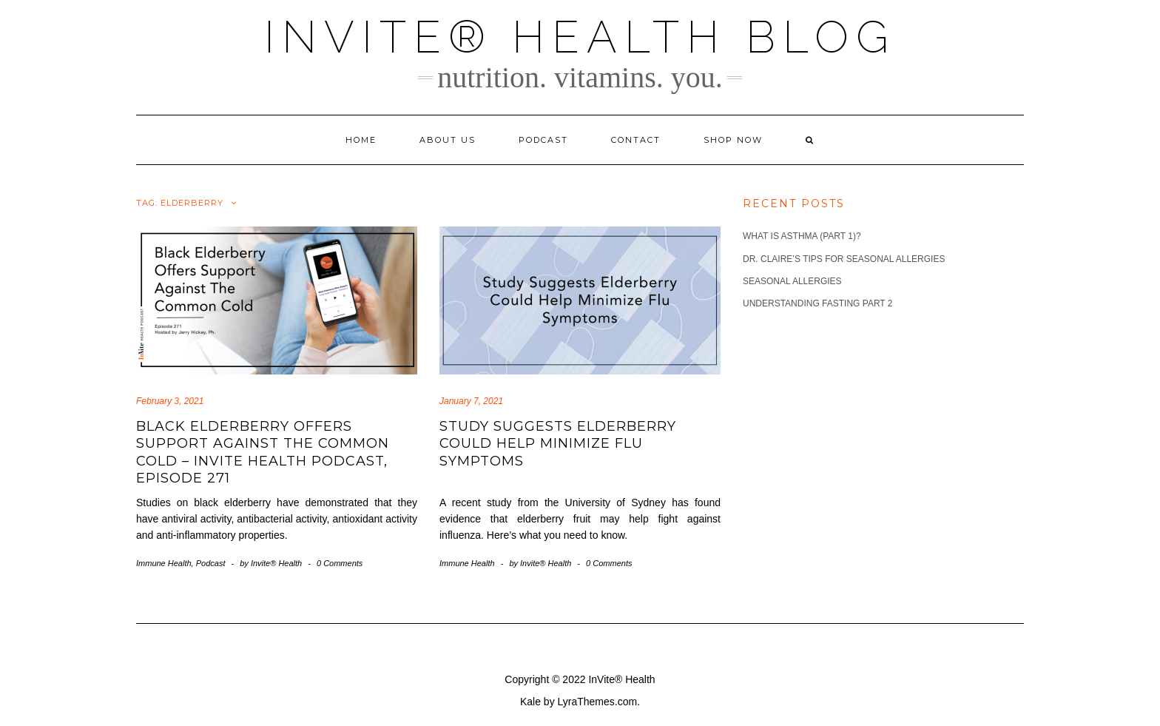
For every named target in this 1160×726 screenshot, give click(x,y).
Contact (636, 140)
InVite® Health (621, 679)
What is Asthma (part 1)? (802, 236)
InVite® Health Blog (580, 37)
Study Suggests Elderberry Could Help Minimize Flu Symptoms (557, 443)
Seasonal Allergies (792, 281)
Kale (530, 701)
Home (361, 140)
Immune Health (164, 563)
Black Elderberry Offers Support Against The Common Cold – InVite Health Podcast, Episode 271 (262, 452)
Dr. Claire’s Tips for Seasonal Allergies (844, 259)
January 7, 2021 (471, 401)
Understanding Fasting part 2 (817, 303)
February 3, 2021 (169, 401)
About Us (447, 140)
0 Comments (339, 563)
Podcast (543, 140)
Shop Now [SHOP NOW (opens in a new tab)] (733, 140)
